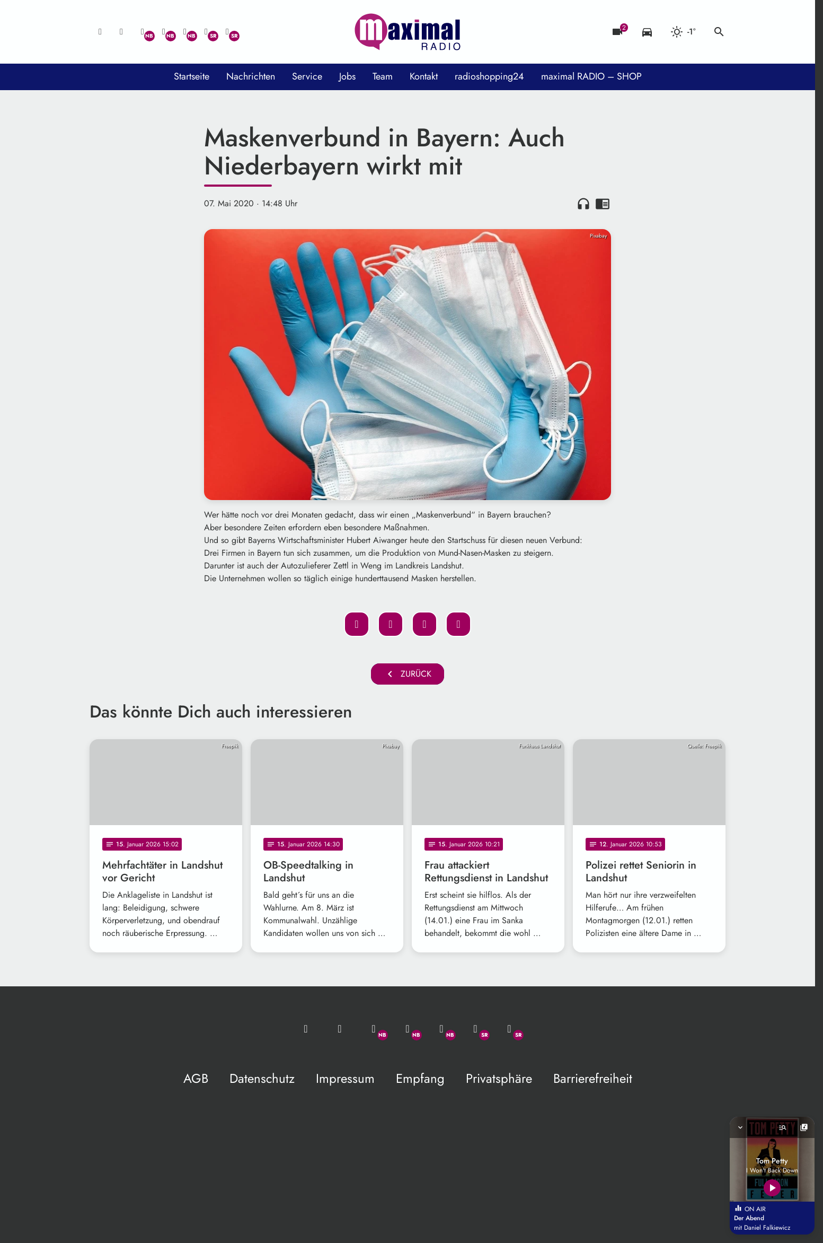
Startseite (191, 76)
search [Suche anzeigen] (719, 31)
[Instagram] (185, 31)
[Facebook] (163, 31)
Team (383, 76)
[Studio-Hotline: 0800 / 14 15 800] (121, 31)
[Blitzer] (617, 31)
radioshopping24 (489, 76)
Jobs (347, 76)
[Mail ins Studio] (100, 31)
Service (307, 76)
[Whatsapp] (142, 31)
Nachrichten (250, 76)
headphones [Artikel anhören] (583, 203)
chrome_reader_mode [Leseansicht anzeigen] (602, 203)
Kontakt (424, 76)
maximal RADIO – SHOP (591, 76)
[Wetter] (683, 31)
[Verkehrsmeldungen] (647, 31)
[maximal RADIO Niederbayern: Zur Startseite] (408, 32)
